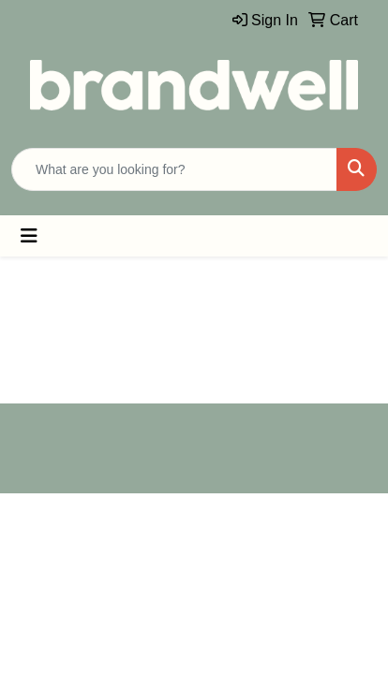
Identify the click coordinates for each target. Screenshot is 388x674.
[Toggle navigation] (29, 236)
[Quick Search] (174, 169)
